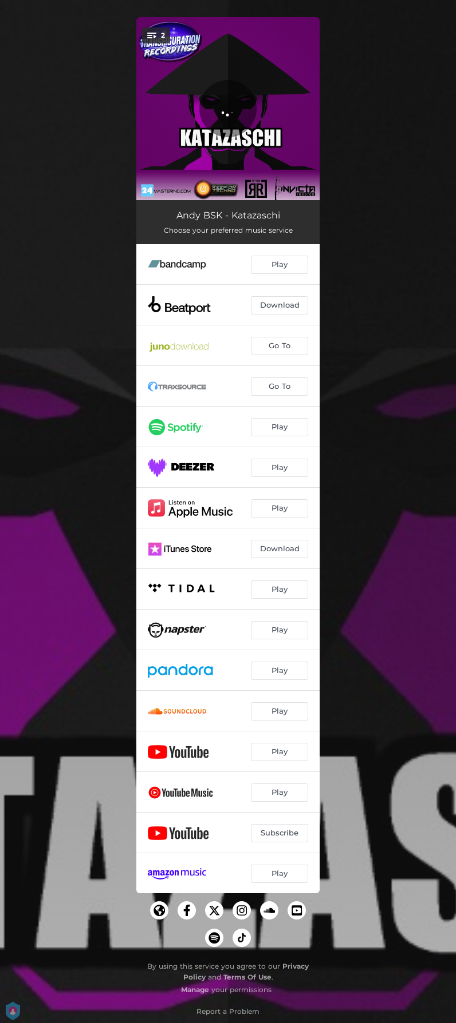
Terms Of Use (247, 977)
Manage (195, 989)
